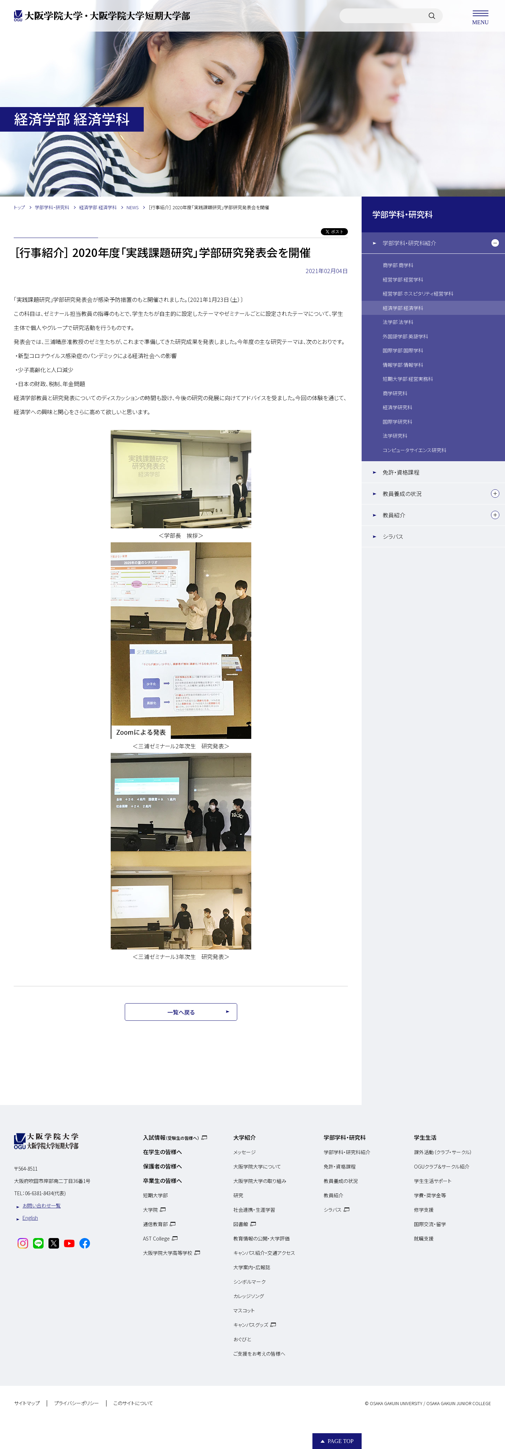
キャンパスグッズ (250, 1324)
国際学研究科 (397, 421)
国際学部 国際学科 (403, 350)
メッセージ (244, 1152)
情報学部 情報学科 (403, 364)
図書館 (240, 1224)
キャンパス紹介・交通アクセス (264, 1252)
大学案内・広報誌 (251, 1267)
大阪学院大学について (257, 1166)
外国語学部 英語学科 (405, 336)
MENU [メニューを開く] (480, 16)
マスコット (244, 1310)
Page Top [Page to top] (341, 1441)
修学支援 (424, 1209)
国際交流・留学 (430, 1224)
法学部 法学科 (398, 321)
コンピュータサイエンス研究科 (414, 450)
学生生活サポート (433, 1180)
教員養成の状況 (402, 493)
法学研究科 (395, 435)
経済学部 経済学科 (403, 307)
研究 (238, 1195)
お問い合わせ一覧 (41, 1205)
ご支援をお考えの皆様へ (259, 1353)
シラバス (393, 536)
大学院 (150, 1209)
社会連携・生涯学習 (254, 1209)
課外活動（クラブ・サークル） (443, 1152)
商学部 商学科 (398, 265)
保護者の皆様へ (162, 1166)
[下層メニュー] (495, 242)
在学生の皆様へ (162, 1151)
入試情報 (171, 1137)
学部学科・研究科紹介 (409, 243)
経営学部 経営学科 (403, 279)
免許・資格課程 (401, 472)
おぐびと (242, 1339)
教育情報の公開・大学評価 (261, 1238)
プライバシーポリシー (76, 1403)
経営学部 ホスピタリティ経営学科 (418, 293)
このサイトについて (133, 1403)
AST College (156, 1238)
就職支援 (424, 1238)
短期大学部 (155, 1195)
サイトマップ (27, 1403)
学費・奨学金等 (430, 1195)
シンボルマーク (249, 1281)
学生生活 (425, 1137)
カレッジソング (248, 1295)
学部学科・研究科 (402, 214)
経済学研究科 (397, 407)
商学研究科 (395, 393)
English (30, 1217)
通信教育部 (155, 1224)
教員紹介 (394, 515)
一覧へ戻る (181, 1012)
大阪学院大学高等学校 (167, 1252)
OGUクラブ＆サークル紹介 (442, 1166)
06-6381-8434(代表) (45, 1193)
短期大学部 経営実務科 (408, 378)
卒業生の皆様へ (162, 1180)
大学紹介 (244, 1137)
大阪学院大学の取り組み (259, 1180)
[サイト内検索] (432, 15)
